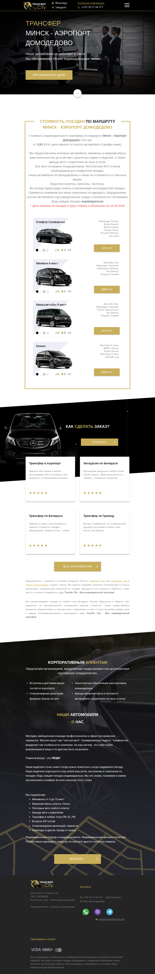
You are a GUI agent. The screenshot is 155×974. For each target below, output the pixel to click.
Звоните (83, 858)
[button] (60, 3)
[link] (90, 3)
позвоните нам (97, 581)
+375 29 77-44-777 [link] (92, 897)
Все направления (80, 566)
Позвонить (103, 442)
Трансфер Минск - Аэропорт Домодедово (52, 906)
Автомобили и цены (49, 75)
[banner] (35, 5)
